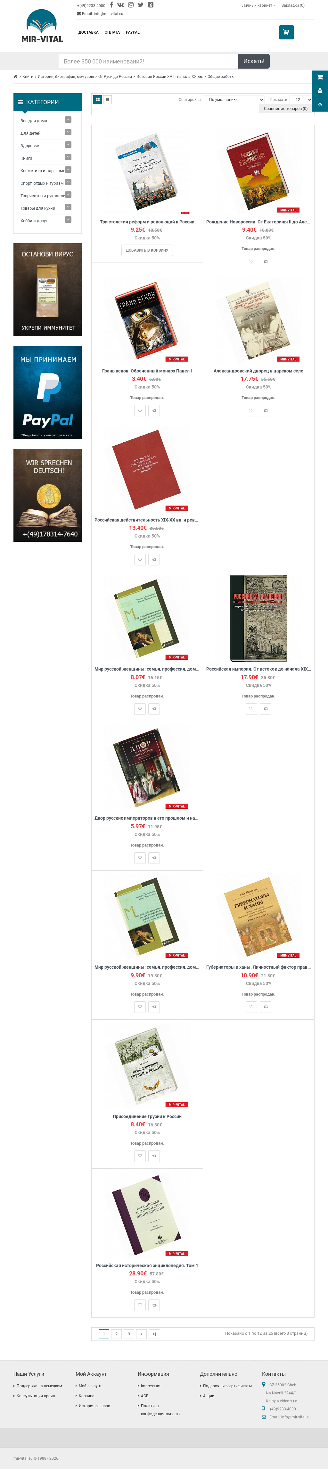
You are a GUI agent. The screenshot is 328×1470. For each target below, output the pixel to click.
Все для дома (33, 120)
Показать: (279, 99)
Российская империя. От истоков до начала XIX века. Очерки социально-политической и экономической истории (258, 669)
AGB (144, 1397)
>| (154, 1334)
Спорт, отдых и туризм (42, 183)
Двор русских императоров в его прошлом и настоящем (147, 818)
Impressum (150, 1387)
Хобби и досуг (33, 220)
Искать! (254, 61)
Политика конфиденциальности (161, 1411)
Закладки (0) (293, 5)
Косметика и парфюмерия (46, 170)
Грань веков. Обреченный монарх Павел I (147, 371)
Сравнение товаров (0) (286, 108)
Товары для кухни (37, 208)
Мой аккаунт (90, 1387)
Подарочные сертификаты (227, 1387)
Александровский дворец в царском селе (258, 371)
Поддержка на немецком (39, 1387)
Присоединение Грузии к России (147, 1117)
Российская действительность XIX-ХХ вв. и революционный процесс (147, 520)
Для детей (30, 133)
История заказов (94, 1407)
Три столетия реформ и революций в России (147, 222)
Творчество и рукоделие (44, 195)
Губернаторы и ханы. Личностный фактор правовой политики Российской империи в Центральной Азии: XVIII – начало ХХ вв (258, 967)
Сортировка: (190, 99)
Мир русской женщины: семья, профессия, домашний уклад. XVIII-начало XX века (147, 669)
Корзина (86, 1397)
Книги (27, 76)
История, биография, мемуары (66, 76)
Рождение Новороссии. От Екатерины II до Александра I (258, 222)
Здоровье (29, 145)
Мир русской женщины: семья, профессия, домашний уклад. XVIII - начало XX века (147, 967)
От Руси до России (115, 76)
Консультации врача (36, 1397)
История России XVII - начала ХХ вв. (169, 76)
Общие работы (221, 76)
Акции (208, 1397)
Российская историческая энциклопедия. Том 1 (147, 1266)
